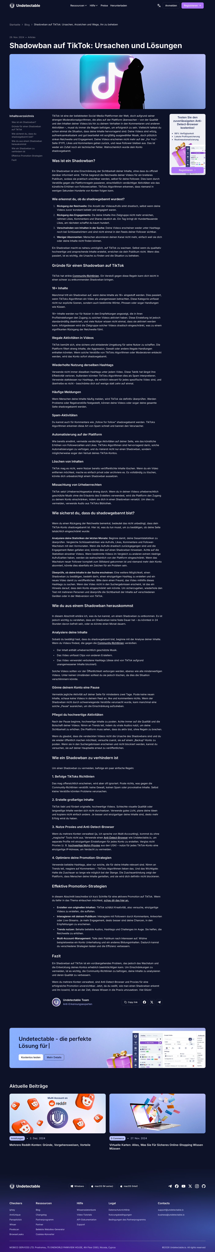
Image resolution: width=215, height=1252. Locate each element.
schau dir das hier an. (116, 900)
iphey (12, 1209)
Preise (104, 5)
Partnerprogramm (45, 1219)
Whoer (12, 1224)
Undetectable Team (76, 1000)
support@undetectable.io (170, 1209)
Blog (27, 24)
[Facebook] (177, 1186)
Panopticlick (15, 1219)
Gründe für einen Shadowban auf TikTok (26, 128)
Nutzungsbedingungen (120, 1214)
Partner (39, 1224)
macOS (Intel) (129, 1186)
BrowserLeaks (16, 1234)
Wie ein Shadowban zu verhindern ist (23, 150)
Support (81, 1224)
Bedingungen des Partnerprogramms (127, 1219)
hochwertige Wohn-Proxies (84, 845)
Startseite (14, 24)
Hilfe (94, 5)
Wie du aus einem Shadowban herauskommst (27, 142)
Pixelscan (14, 1229)
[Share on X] (152, 1002)
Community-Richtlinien (86, 275)
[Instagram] (197, 1186)
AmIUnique (15, 1214)
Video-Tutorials (84, 1214)
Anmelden (171, 5)
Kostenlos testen (31, 1057)
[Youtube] (183, 1186)
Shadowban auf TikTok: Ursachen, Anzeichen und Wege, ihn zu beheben (76, 24)
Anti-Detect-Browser (116, 837)
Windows (77, 1186)
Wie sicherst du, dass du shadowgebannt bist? (24, 135)
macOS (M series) (102, 1186)
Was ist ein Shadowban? (24, 122)
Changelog (41, 1214)
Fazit (14, 160)
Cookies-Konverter (45, 1234)
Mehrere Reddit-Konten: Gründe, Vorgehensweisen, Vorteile (49, 1144)
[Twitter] (190, 1186)
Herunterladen (118, 5)
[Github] (204, 1186)
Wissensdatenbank (86, 1209)
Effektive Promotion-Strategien (27, 155)
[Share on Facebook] (144, 1002)
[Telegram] (170, 1186)
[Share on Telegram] (159, 1002)
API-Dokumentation (86, 1219)
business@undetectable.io (171, 1214)
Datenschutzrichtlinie (119, 1209)
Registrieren (192, 5)
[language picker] (159, 5)
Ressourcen (78, 5)
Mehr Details (54, 1057)
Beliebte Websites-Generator (50, 1229)
